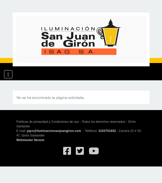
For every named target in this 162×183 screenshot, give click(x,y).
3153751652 (107, 131)
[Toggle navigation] (8, 74)
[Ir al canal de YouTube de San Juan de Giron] (94, 153)
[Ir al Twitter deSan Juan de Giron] (80, 153)
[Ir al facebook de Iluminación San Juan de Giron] (67, 153)
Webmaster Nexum (30, 140)
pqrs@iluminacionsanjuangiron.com (54, 131)
